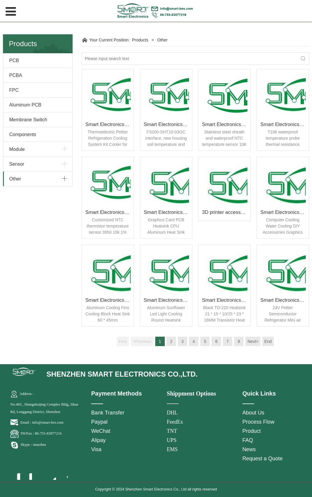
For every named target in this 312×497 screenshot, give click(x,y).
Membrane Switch (28, 119)
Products (140, 40)
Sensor (16, 164)
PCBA (15, 75)
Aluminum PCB (25, 104)
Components (22, 134)
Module (17, 149)
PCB (14, 60)
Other (15, 178)
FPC (14, 90)
